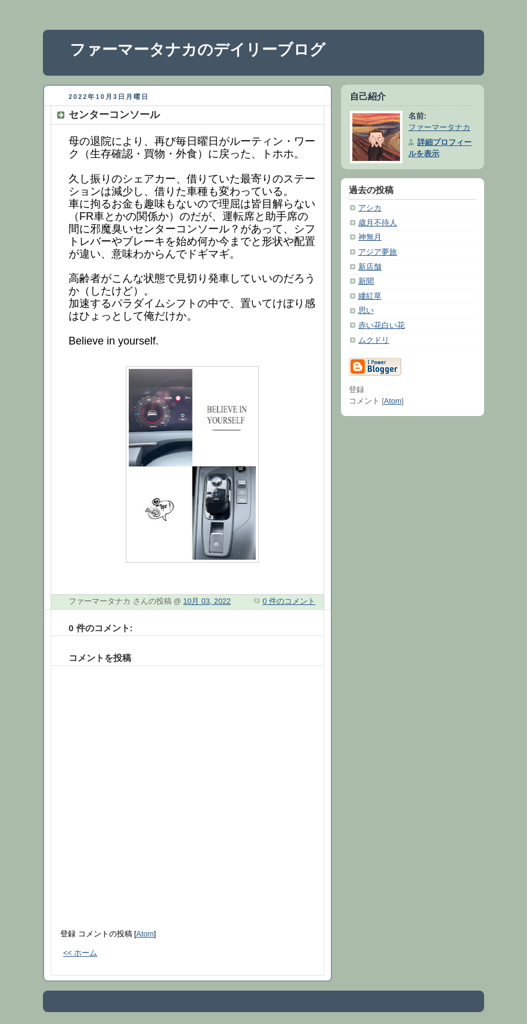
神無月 (370, 237)
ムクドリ (373, 340)
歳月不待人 (377, 223)
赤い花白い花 (381, 325)
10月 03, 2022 (207, 601)
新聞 (366, 281)
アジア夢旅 (377, 252)
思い (366, 310)
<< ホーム (80, 953)
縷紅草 (370, 296)
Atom (145, 934)
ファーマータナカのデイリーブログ (198, 49)
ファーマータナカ (439, 127)
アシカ (370, 208)
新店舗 (370, 267)
